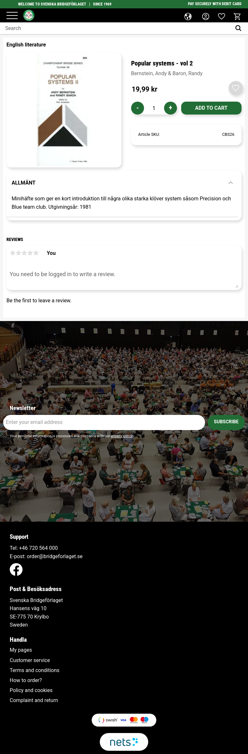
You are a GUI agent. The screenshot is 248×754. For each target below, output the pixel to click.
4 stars (30, 253)
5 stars (36, 253)
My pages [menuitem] (21, 650)
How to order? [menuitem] (26, 680)
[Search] (240, 28)
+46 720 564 (33, 548)
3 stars (24, 253)
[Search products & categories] (116, 28)
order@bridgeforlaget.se (55, 556)
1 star (13, 253)
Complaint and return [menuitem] (34, 700)
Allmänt (24, 183)
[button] (12, 16)
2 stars (18, 253)
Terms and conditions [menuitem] (34, 670)
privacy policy (121, 436)
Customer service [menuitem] (30, 660)
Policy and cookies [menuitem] (31, 690)
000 (53, 548)
